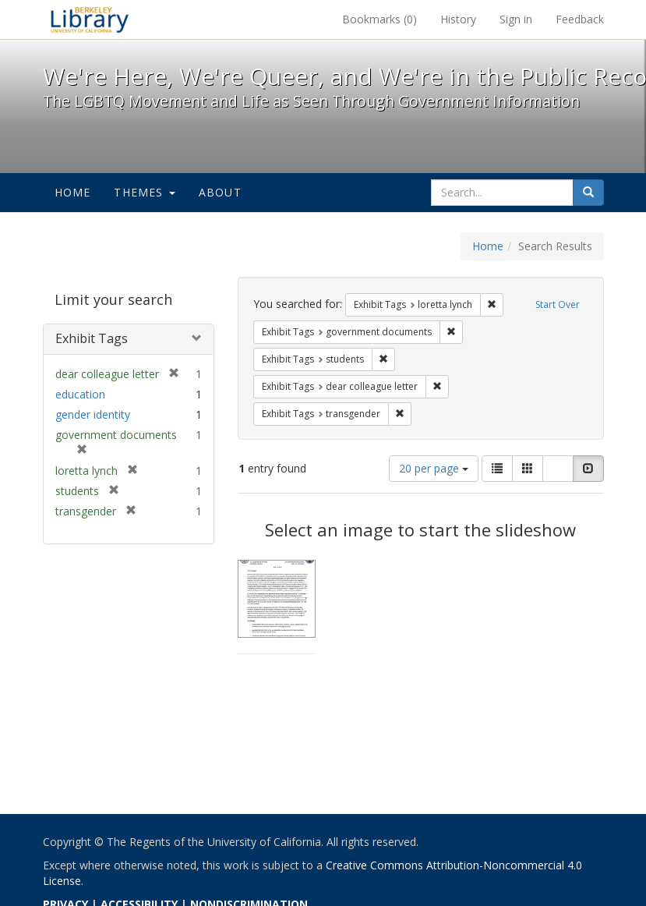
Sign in (516, 19)
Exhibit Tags (91, 338)
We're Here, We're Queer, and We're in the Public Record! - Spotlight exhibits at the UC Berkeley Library (89, 19)
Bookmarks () (379, 19)
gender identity (92, 414)
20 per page (433, 468)
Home (73, 192)
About (220, 192)
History (458, 19)
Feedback (580, 19)
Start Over (557, 304)
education (80, 394)
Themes (144, 192)
